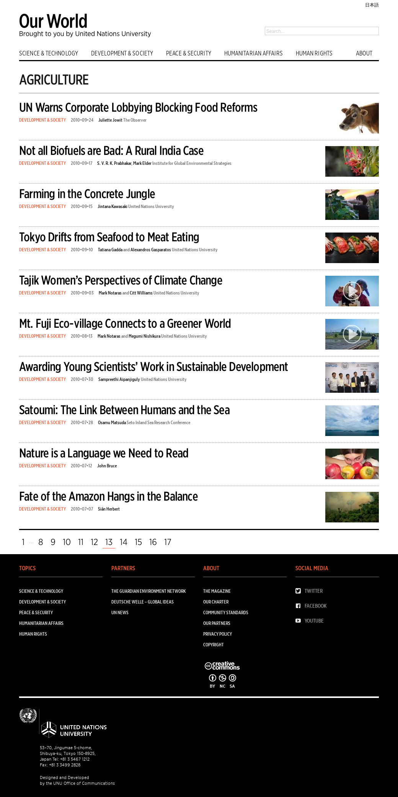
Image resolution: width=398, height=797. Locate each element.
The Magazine (217, 591)
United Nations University (151, 206)
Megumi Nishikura (144, 336)
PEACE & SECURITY (188, 53)
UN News (120, 612)
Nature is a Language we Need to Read (103, 453)
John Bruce (107, 465)
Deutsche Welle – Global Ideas (142, 602)
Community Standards (225, 612)
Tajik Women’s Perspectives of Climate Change (120, 280)
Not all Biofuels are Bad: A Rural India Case (111, 150)
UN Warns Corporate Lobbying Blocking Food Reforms (138, 107)
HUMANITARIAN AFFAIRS (253, 53)
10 (67, 542)
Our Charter (215, 602)
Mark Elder (142, 163)
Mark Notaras (110, 293)
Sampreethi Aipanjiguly (119, 379)
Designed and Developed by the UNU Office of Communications (77, 780)
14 (123, 542)
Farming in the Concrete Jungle (87, 193)
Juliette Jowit (110, 120)
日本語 (372, 5)
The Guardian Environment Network (148, 591)
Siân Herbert (109, 509)
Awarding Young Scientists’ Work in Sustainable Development (153, 366)
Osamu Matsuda (112, 422)
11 (80, 542)
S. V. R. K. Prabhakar (114, 163)
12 (94, 542)
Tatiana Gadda (110, 249)
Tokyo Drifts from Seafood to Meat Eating (109, 236)
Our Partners (216, 623)
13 (109, 542)
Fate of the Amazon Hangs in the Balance (108, 496)
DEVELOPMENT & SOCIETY (122, 53)
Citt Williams (141, 293)
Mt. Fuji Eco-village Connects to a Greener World (125, 323)
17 (167, 542)
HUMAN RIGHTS (314, 53)
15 (138, 542)
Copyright (213, 644)
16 (153, 542)
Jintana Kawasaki (112, 206)
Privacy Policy (217, 634)
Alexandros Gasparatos (150, 249)
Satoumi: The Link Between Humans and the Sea (124, 409)
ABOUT (364, 53)
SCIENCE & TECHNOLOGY (48, 53)
